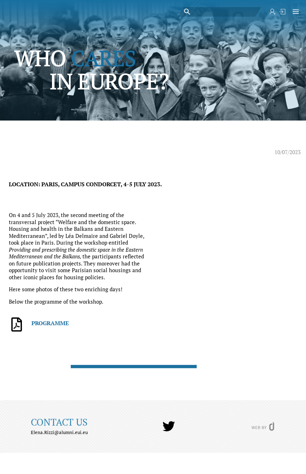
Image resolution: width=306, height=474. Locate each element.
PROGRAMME (50, 323)
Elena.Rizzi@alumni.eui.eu (59, 432)
